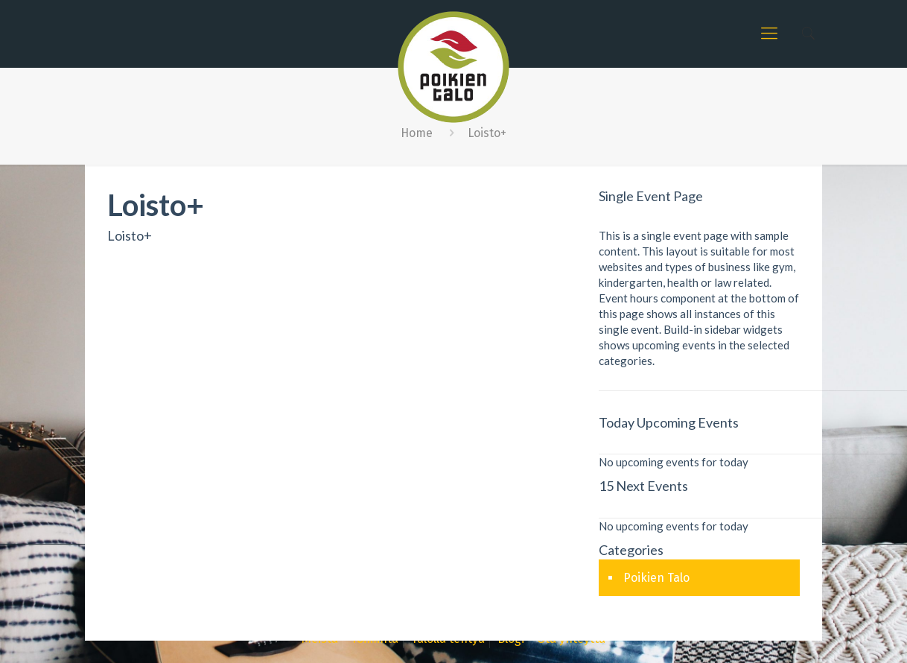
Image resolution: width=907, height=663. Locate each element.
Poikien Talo (656, 578)
